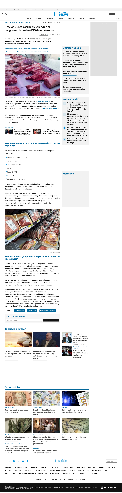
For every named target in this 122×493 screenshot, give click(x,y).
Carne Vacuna (32, 310)
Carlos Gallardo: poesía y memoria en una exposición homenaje (74, 89)
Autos (72, 471)
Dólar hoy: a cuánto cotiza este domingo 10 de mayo (76, 140)
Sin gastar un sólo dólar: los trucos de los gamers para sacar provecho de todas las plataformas (46, 440)
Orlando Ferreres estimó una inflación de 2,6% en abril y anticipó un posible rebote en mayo (45, 354)
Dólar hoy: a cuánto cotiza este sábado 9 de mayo (74, 438)
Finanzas (50, 19)
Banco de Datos (67, 467)
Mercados (81, 467)
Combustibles (70, 9)
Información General (58, 471)
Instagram (14, 461)
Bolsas (71, 177)
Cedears (85, 177)
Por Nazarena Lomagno (78, 344)
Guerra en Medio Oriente (41, 9)
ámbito (7, 22)
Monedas (65, 177)
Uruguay (92, 19)
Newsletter (118, 18)
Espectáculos (83, 471)
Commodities (78, 177)
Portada (8, 467)
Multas (82, 474)
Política (60, 19)
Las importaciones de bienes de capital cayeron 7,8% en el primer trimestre (18, 353)
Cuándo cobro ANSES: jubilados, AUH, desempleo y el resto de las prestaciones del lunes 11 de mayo (75, 63)
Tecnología (96, 471)
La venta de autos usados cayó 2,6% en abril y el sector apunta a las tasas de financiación (80, 353)
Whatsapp (27, 461)
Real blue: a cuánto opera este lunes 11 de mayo (75, 72)
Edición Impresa (41, 471)
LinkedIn (18, 461)
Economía (39, 19)
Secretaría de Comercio (47, 310)
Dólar (29, 19)
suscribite (112, 14)
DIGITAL (42, 479)
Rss (105, 471)
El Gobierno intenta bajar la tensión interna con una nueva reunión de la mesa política (75, 54)
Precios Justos (25, 22)
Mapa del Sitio (10, 474)
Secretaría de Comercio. (49, 108)
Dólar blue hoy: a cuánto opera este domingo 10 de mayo (74, 411)
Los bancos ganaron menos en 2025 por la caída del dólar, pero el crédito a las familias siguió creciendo (17, 449)
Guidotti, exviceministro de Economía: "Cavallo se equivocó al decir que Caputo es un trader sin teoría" (77, 107)
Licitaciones (93, 474)
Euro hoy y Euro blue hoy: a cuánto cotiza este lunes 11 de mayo (74, 80)
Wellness (111, 467)
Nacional (8, 471)
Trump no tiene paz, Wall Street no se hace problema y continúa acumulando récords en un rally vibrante (22, 132)
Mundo (18, 471)
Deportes (27, 471)
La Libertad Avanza (17, 9)
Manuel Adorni (60, 9)
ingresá (118, 14)
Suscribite (51, 320)
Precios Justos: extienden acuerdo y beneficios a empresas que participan (28, 52)
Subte (51, 9)
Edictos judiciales (70, 474)
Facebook (9, 461)
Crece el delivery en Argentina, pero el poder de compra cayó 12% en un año (51, 131)
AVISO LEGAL (54, 474)
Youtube (23, 461)
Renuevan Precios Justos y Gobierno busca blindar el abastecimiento (27, 49)
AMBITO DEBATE (77, 479)
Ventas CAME (28, 9)
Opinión (81, 19)
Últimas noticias (21, 467)
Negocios (71, 19)
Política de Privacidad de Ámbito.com (33, 474)
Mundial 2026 (81, 9)
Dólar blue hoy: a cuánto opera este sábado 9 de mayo (45, 452)
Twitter (5, 461)
